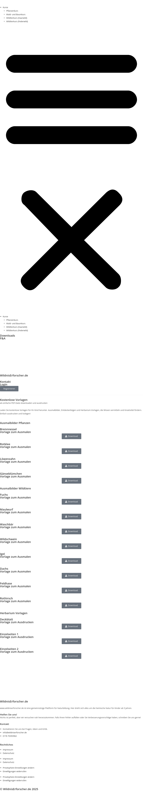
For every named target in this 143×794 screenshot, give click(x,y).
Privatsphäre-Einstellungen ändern (18, 767)
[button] (71, 169)
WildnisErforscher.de (14, 375)
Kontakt (5, 382)
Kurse (5, 7)
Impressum (8, 749)
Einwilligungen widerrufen (14, 771)
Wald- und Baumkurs (15, 14)
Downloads (7, 335)
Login (3, 384)
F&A (2, 338)
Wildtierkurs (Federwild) (17, 21)
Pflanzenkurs (12, 10)
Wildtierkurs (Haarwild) (16, 18)
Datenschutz (8, 753)
